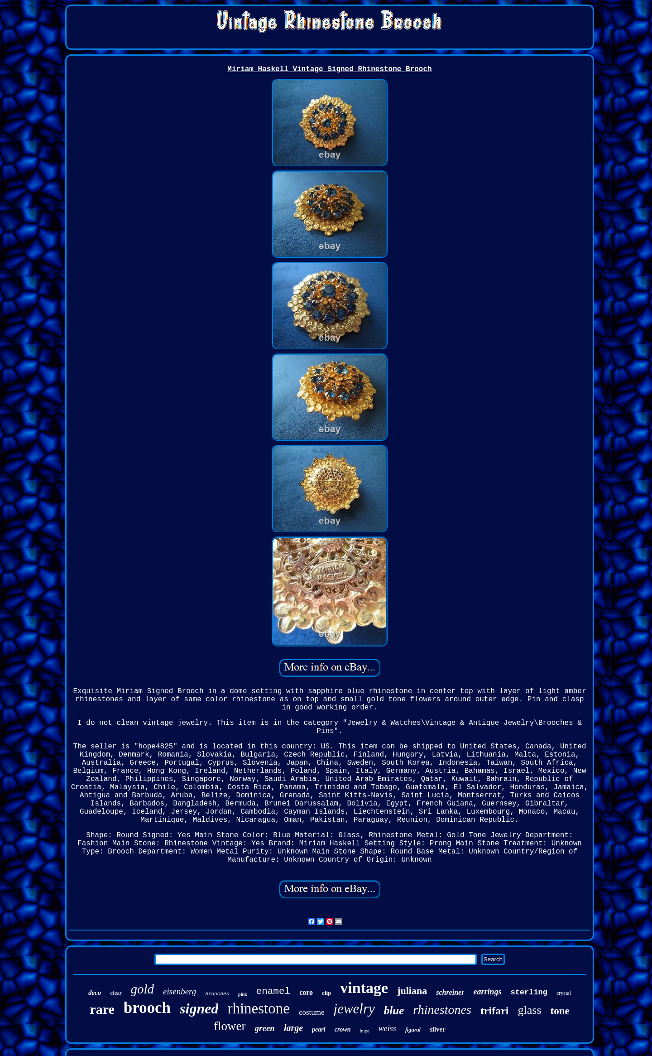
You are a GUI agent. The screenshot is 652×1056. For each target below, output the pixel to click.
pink (242, 994)
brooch (147, 1008)
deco (94, 992)
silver (438, 1029)
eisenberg (179, 991)
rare (102, 1009)
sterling (528, 992)
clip (326, 992)
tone (560, 1011)
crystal (563, 993)
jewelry (354, 1009)
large (293, 1028)
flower (229, 1026)
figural (413, 1030)
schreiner (450, 992)
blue (394, 1010)
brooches (217, 994)
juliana (412, 990)
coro (306, 992)
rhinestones (442, 1010)
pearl (319, 1029)
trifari (494, 1011)
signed (199, 1008)
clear (115, 992)
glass (530, 1010)
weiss (387, 1028)
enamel (273, 991)
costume (312, 1012)
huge (364, 1030)
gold (142, 989)
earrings (487, 991)
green (265, 1028)
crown (343, 1029)
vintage (364, 987)
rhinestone (258, 1008)
